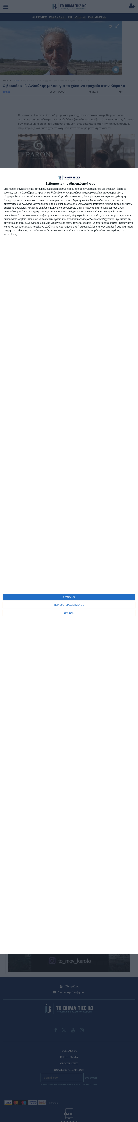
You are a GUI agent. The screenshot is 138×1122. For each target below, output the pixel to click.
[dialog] (69, 561)
